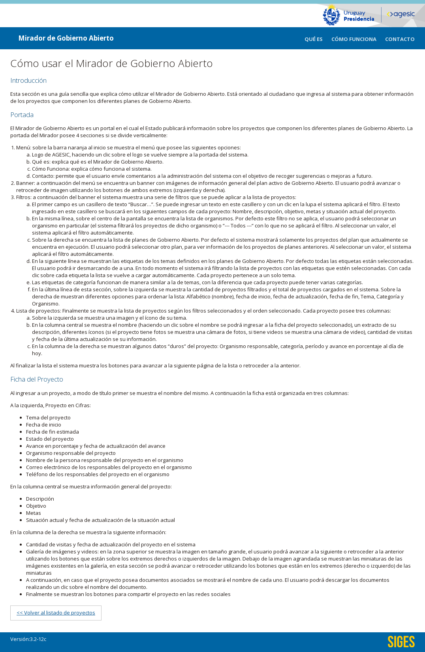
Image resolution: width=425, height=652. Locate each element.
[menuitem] (318, 38)
